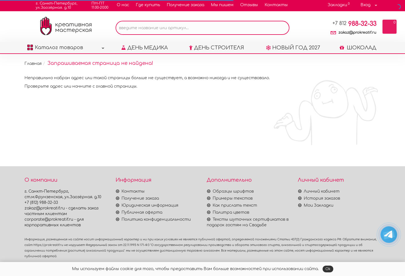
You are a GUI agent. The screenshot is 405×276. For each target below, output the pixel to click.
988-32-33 (354, 23)
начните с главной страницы (104, 86)
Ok (327, 269)
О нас (123, 5)
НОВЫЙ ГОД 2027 (293, 48)
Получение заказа (185, 5)
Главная (33, 63)
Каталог (65, 46)
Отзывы (249, 5)
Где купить (148, 5)
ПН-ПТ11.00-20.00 (96, 5)
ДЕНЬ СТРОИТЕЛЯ (216, 48)
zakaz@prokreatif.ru (357, 33)
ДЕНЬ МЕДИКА (144, 48)
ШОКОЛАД (358, 48)
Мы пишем (222, 5)
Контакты (276, 5)
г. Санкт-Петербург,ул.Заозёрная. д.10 (53, 5)
